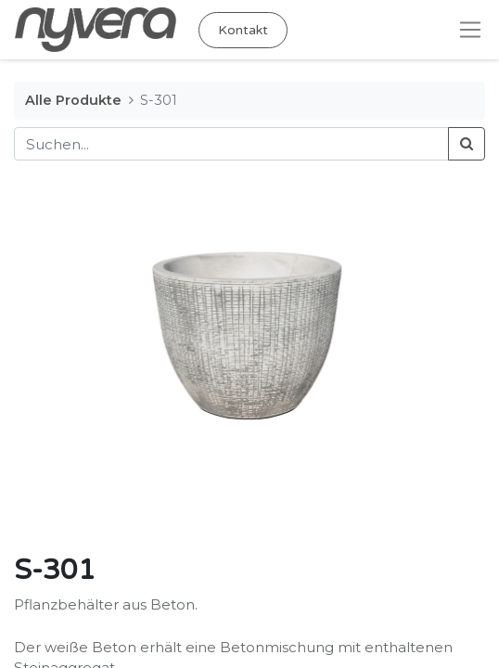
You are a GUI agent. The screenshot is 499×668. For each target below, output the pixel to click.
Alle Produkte (73, 100)
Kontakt (243, 30)
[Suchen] (466, 144)
